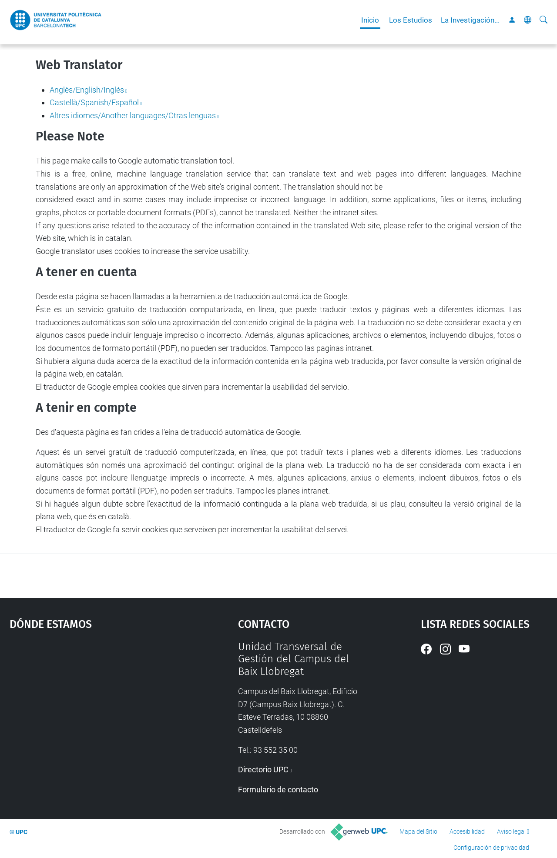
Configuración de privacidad (491, 847)
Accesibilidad (467, 831)
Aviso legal (511, 831)
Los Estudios (410, 20)
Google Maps (96, 706)
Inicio (370, 20)
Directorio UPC (263, 769)
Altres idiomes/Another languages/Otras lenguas (133, 115)
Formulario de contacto (278, 789)
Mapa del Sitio (418, 831)
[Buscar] (543, 20)
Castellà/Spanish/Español (94, 102)
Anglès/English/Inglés (87, 89)
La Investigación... (470, 20)
